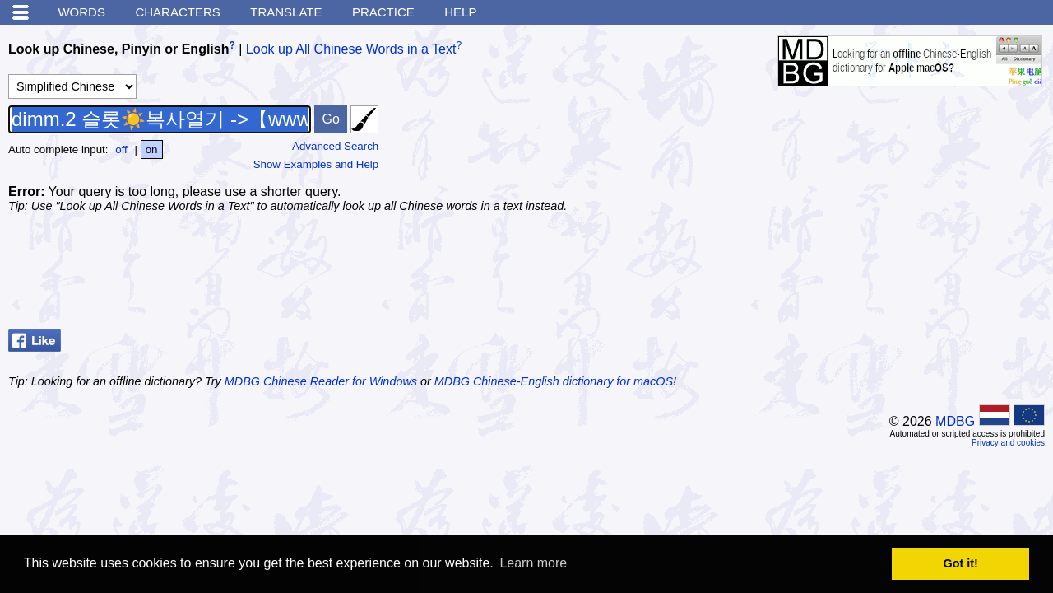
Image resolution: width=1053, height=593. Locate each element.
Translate (286, 12)
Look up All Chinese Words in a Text (351, 49)
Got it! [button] (961, 563)
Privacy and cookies (1008, 442)
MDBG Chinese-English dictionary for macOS (553, 381)
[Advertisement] (913, 281)
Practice (383, 12)
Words (81, 12)
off (121, 149)
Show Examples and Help (316, 164)
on (152, 149)
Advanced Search (335, 146)
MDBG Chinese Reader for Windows (321, 381)
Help (460, 12)
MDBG (955, 421)
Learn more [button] (533, 563)
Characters (177, 12)
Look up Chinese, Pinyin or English (118, 49)
